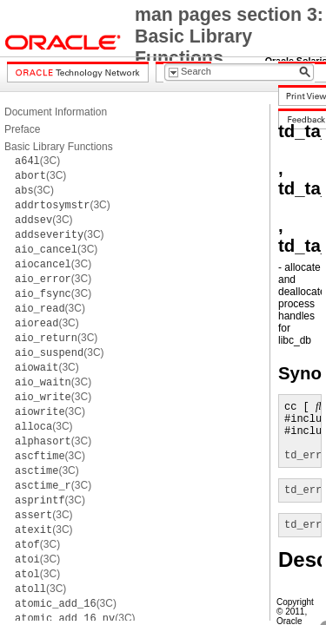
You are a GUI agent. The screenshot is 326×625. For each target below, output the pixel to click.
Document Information (55, 112)
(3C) (37, 161)
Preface (22, 129)
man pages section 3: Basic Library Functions (229, 36)
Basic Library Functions (58, 147)
